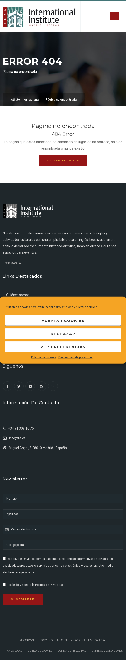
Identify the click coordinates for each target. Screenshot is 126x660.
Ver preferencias (63, 346)
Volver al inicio (63, 160)
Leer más (12, 263)
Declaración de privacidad (75, 357)
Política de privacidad (71, 651)
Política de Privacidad (49, 585)
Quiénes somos (17, 295)
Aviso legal (14, 651)
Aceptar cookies (63, 320)
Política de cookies (43, 357)
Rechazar (63, 333)
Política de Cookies (39, 651)
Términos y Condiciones (107, 651)
